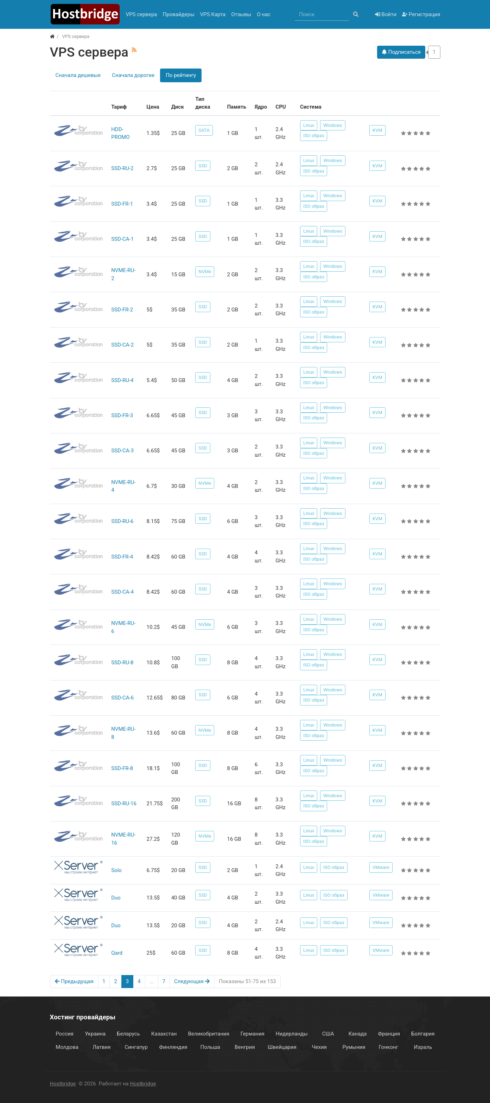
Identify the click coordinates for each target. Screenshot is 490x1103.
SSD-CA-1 (122, 239)
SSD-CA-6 (122, 698)
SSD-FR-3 (122, 415)
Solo (116, 870)
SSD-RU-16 (123, 803)
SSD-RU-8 (122, 662)
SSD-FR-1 (122, 204)
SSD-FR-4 (122, 557)
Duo (116, 898)
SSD (202, 165)
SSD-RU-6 (122, 521)
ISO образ (313, 135)
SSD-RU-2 (122, 168)
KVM (377, 130)
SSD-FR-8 (122, 768)
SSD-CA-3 (122, 450)
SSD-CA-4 (122, 592)
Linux (308, 125)
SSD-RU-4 (122, 380)
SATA (203, 130)
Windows (332, 125)
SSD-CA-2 (122, 345)
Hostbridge (63, 1084)
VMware (381, 867)
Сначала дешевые (78, 75)
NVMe (204, 271)
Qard (116, 953)
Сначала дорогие (133, 75)
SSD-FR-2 (122, 310)
